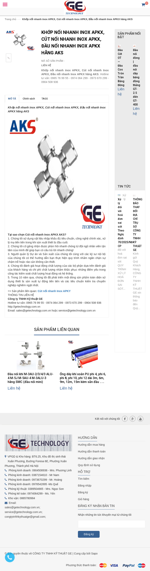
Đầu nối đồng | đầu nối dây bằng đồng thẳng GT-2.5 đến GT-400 (136, 77)
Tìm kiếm (83, 478)
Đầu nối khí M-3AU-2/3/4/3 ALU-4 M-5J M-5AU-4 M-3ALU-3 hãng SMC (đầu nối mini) (30, 378)
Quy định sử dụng (89, 465)
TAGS (45, 98)
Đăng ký (83, 492)
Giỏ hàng (83, 499)
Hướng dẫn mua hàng (91, 444)
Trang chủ (10, 19)
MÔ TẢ (12, 98)
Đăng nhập (84, 485)
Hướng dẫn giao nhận (91, 458)
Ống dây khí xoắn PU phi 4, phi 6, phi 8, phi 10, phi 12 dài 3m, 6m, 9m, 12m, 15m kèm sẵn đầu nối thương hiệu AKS (83, 380)
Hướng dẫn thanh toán (91, 451)
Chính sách (29, 98)
